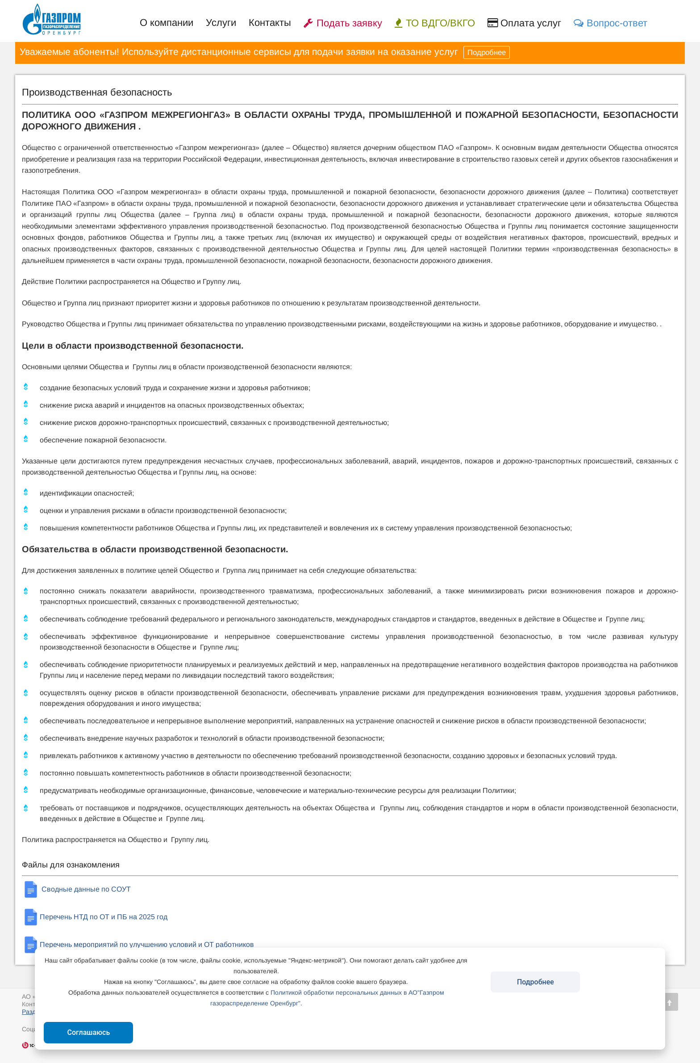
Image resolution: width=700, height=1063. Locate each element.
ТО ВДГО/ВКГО (435, 23)
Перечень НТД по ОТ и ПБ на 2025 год (94, 917)
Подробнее (486, 52)
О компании (166, 22)
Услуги (221, 22)
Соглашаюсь (88, 1032)
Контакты (270, 22)
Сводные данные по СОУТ (76, 889)
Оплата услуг (524, 23)
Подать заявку (343, 23)
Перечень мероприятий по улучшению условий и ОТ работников (138, 944)
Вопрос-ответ (610, 23)
